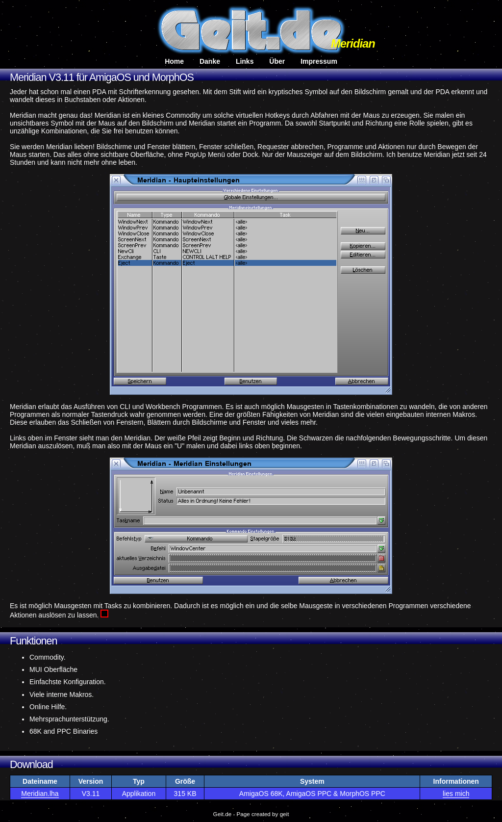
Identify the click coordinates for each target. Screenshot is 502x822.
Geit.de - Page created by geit (251, 814)
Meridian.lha (39, 793)
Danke (210, 61)
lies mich (456, 793)
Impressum (319, 61)
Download (31, 765)
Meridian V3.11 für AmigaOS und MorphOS (102, 77)
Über (277, 61)
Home (174, 61)
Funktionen (33, 641)
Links (245, 61)
